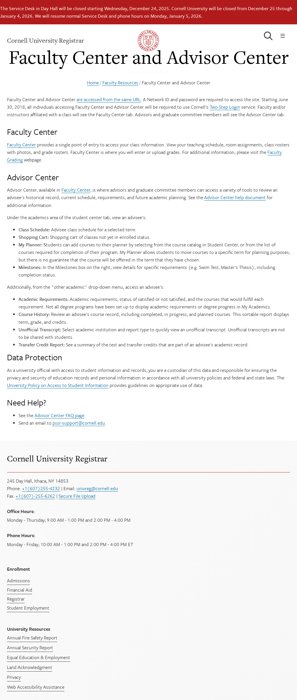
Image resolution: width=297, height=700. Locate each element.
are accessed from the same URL (109, 99)
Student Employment (28, 607)
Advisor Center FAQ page (59, 415)
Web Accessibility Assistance (35, 686)
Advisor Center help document (235, 197)
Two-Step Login (225, 106)
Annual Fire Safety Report (32, 637)
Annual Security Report (30, 647)
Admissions (18, 580)
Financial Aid (19, 589)
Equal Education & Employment (38, 657)
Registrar (16, 598)
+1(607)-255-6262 (35, 495)
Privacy (14, 677)
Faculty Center (21, 144)
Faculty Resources (120, 82)
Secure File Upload (77, 495)
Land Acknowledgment (29, 667)
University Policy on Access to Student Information (57, 385)
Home (93, 82)
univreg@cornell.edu (97, 488)
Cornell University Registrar (57, 458)
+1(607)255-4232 (41, 488)
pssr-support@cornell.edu (78, 422)
